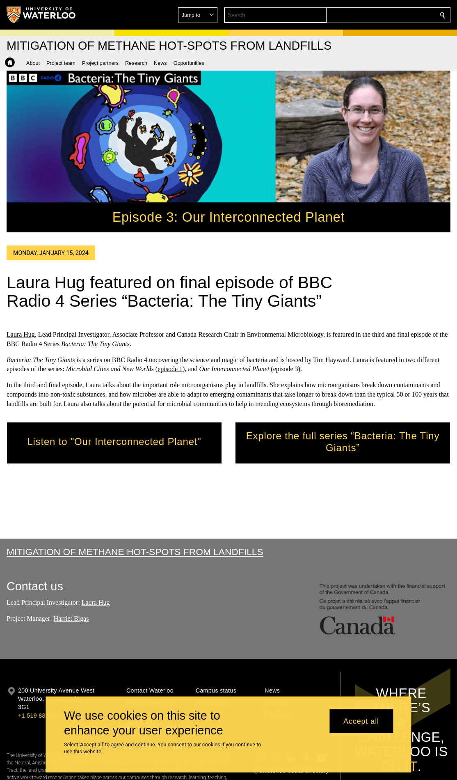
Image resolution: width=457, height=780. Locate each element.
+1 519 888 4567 (41, 715)
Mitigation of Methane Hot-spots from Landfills (135, 551)
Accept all (361, 721)
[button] (383, 15)
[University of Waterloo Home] (41, 15)
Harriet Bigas (71, 618)
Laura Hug (21, 334)
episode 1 (170, 369)
